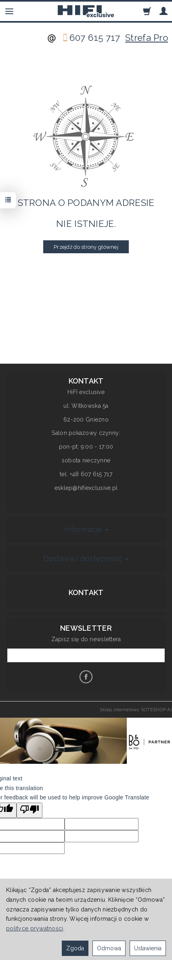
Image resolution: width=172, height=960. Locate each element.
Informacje (86, 529)
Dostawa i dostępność (86, 558)
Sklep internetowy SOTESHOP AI (136, 709)
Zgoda (75, 948)
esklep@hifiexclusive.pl (86, 488)
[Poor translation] (29, 810)
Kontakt (86, 592)
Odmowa (109, 948)
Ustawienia (148, 948)
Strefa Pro (146, 37)
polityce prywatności (34, 928)
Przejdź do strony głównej (86, 247)
